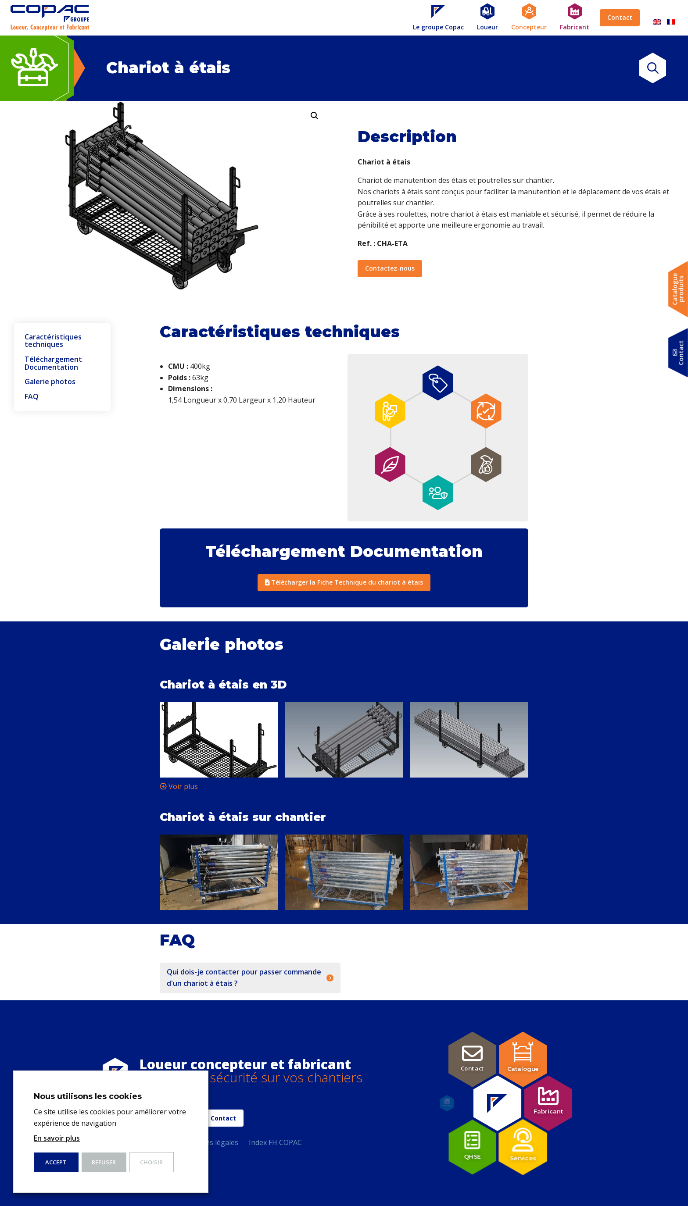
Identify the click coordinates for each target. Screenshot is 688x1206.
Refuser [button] (104, 1162)
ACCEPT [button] (56, 1162)
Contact (619, 17)
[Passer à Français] (671, 17)
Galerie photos (50, 382)
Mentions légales (210, 1142)
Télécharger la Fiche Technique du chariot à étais (344, 582)
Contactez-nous (390, 268)
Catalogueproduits (678, 289)
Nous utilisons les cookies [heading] (88, 1096)
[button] (314, 116)
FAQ (32, 397)
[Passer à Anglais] (657, 17)
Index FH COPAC (275, 1142)
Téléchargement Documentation (53, 363)
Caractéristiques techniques (53, 341)
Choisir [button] (151, 1162)
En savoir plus (57, 1138)
